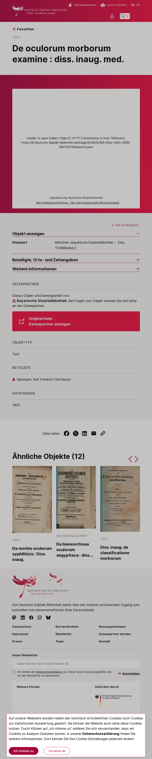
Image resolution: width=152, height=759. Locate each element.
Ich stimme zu (24, 751)
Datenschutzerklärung (100, 734)
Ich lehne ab (57, 751)
